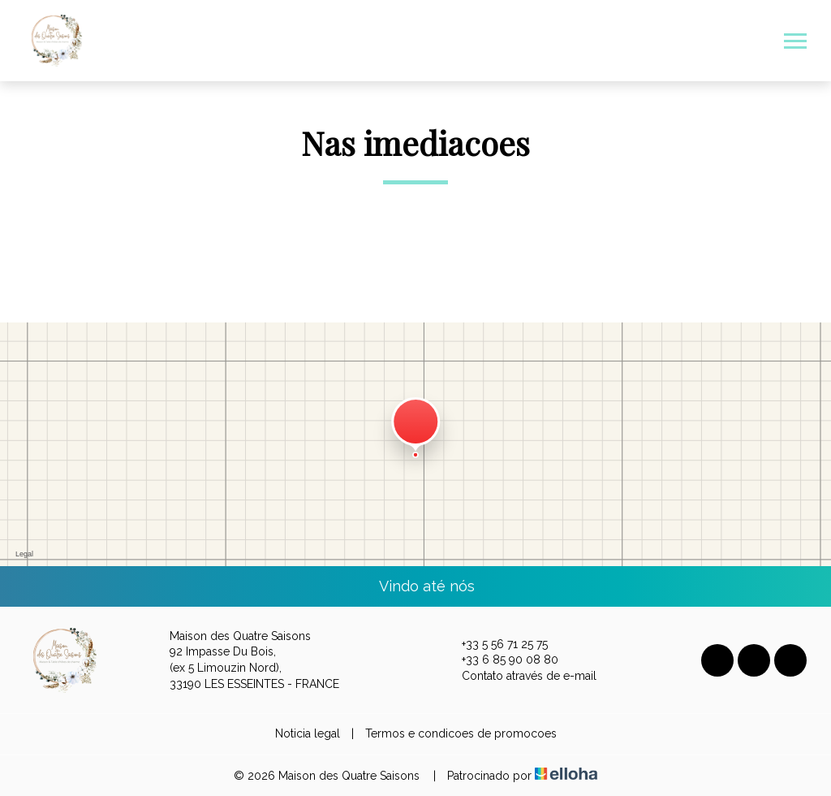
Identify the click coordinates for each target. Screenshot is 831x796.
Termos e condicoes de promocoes (461, 733)
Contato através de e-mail (519, 676)
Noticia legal (307, 733)
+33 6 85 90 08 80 (500, 660)
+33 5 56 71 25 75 (495, 644)
